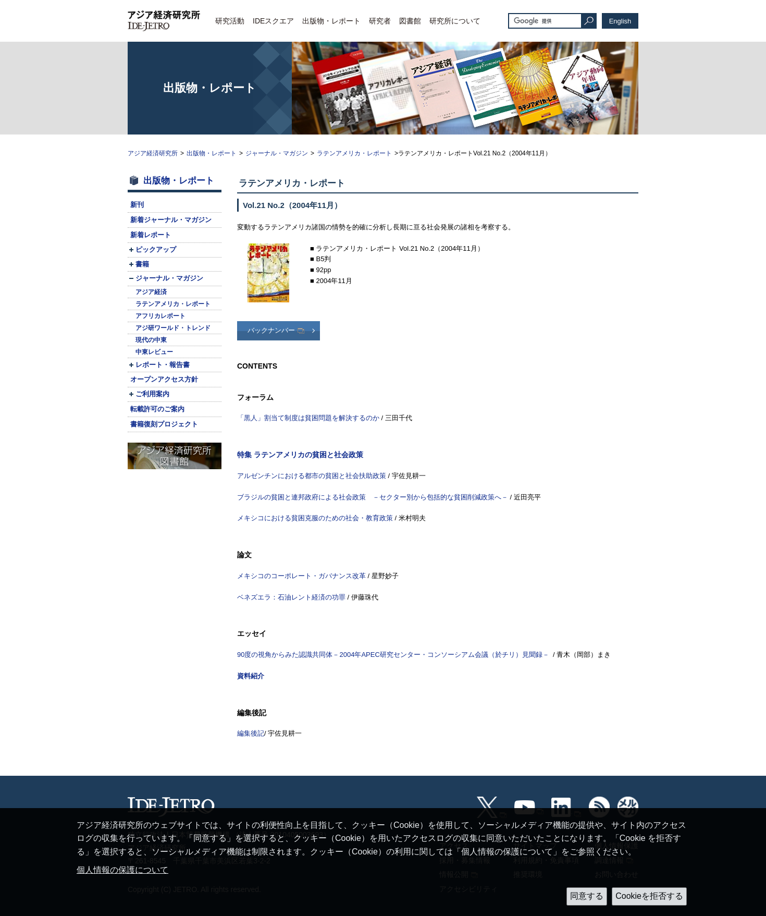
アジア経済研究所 (153, 153)
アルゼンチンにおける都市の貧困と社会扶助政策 (311, 476)
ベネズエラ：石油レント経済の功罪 (291, 597)
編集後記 (250, 733)
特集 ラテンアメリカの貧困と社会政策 (300, 454)
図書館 (410, 21)
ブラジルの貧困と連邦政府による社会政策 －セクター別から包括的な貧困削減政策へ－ (372, 497)
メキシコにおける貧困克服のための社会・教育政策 (315, 518)
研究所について (454, 21)
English (620, 21)
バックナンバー (271, 330)
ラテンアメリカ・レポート (354, 153)
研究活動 (229, 21)
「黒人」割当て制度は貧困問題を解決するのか (308, 418)
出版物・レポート (331, 21)
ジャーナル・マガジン (276, 153)
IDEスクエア (273, 21)
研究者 (380, 21)
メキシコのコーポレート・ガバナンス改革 (301, 576)
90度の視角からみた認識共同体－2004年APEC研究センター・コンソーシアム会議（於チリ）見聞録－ (393, 654)
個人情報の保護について (122, 869)
